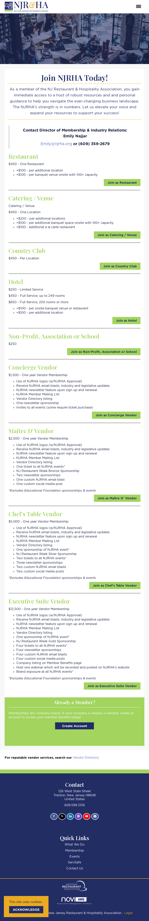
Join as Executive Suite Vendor (112, 686)
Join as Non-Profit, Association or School (104, 351)
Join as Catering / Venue (117, 235)
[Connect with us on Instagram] (78, 816)
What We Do (74, 844)
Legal (128, 913)
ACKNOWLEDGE (26, 909)
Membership (74, 850)
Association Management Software (74, 900)
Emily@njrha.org (56, 144)
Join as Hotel (126, 320)
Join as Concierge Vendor (116, 415)
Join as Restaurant (122, 182)
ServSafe (74, 862)
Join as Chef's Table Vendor (115, 585)
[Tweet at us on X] (62, 816)
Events (74, 856)
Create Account (74, 726)
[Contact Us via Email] (95, 816)
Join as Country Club (120, 266)
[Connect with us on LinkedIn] (70, 816)
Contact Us (74, 868)
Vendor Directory (86, 757)
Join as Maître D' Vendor (117, 498)
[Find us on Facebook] (54, 816)
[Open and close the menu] (97, 7)
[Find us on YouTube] (86, 816)
